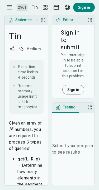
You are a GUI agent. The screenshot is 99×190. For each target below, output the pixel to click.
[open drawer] (9, 7)
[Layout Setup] (45, 7)
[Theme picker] (56, 7)
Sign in (84, 7)
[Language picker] (67, 7)
